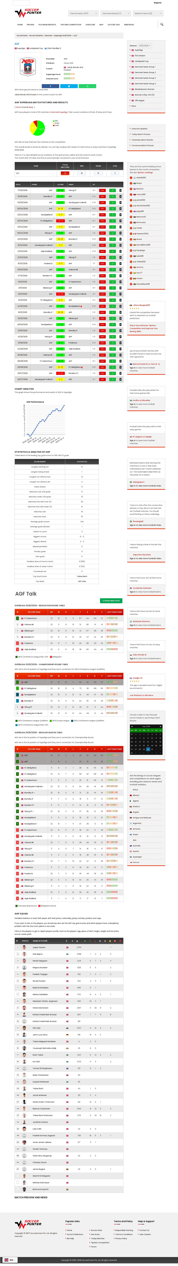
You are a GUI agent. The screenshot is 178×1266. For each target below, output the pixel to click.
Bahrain (134, 862)
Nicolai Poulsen (39, 981)
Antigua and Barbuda (140, 817)
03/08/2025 (22, 367)
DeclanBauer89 (140, 284)
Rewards (85, 2)
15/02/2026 (22, 263)
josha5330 (137, 200)
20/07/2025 (22, 379)
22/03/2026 (23, 239)
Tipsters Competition (70, 24)
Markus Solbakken (40, 994)
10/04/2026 (23, 227)
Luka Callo (37, 1129)
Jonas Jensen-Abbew (42, 1142)
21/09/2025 (22, 330)
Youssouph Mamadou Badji (44, 1048)
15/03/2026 (22, 245)
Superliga (20, 48)
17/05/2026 (22, 190)
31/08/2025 (22, 343)
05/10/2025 (22, 318)
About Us (38, 2)
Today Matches (97, 1238)
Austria (134, 851)
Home (20, 24)
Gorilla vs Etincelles (141, 400)
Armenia (135, 829)
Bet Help (70, 1238)
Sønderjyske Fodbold (77, 202)
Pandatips (137, 250)
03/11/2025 (22, 300)
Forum (94, 1246)
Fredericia (48, 263)
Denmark (48, 35)
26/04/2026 (22, 208)
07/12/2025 (22, 275)
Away (31, 107)
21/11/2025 (22, 288)
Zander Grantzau (40, 1149)
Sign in (132, 368)
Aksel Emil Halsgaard (41, 1176)
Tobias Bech (82, 576)
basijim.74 (136, 678)
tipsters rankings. (145, 172)
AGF (50, 190)
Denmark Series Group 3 (144, 78)
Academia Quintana (140, 588)
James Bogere (39, 1169)
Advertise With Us (54, 2)
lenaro (136, 239)
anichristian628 (140, 205)
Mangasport (137, 482)
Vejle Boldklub (46, 251)
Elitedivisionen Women (143, 89)
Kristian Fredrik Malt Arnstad (44, 1014)
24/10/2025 (22, 306)
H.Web (136, 228)
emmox (136, 267)
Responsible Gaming (124, 1230)
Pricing (30, 24)
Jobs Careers (145, 1234)
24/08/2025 (22, 349)
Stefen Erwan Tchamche (43, 1102)
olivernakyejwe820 (140, 305)
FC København (75, 282)
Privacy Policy (121, 1238)
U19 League (138, 100)
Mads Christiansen (41, 1075)
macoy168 (137, 194)
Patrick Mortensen (40, 1008)
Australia (135, 845)
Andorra (135, 806)
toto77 (136, 273)
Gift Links (82, 581)
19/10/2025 (22, 312)
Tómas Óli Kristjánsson (42, 1068)
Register (158, 2)
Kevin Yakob (38, 1055)
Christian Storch (40, 1162)
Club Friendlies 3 (53, 48)
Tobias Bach (38, 1088)
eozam (136, 278)
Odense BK (73, 269)
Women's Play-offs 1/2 (143, 95)
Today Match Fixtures (141, 134)
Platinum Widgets (47, 24)
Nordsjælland (46, 214)
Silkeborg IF (47, 288)
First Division (138, 55)
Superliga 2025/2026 (62, 35)
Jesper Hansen (39, 947)
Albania (134, 795)
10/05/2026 (22, 196)
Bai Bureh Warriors (140, 621)
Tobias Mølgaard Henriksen (44, 1041)
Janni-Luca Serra (40, 1035)
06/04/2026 (22, 233)
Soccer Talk (114, 24)
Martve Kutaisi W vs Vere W (145, 364)
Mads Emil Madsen (41, 987)
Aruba (134, 834)
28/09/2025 (22, 324)
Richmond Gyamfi (40, 1189)
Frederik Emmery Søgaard (44, 1135)
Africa (134, 789)
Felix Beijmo (38, 954)
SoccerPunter (22, 35)
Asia (133, 840)
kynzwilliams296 (140, 245)
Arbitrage (129, 24)
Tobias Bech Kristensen (43, 1115)
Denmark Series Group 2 (144, 72)
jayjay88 (137, 211)
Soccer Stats (96, 1230)
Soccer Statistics (36, 35)
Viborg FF (72, 190)
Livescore (90, 24)
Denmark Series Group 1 (143, 67)
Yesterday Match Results (142, 140)
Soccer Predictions (75, 1234)
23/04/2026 (22, 214)
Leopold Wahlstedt (41, 1082)
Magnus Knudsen (40, 967)
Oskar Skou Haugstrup (42, 1155)
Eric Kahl (36, 1061)
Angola (134, 812)
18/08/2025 (22, 355)
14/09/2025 (23, 336)
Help (101, 24)
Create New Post (111, 600)
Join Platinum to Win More (141, 695)
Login (144, 2)
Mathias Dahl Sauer (41, 1182)
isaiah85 (137, 256)
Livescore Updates (139, 128)
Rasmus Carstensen (41, 1108)
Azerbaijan (136, 857)
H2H (102, 190)
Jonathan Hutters (40, 1122)
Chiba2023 (138, 261)
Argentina (135, 823)
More (134, 106)
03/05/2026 (22, 202)
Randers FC (47, 275)
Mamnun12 (138, 217)
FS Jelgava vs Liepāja (142, 436)
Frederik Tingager (40, 974)
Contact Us (72, 2)
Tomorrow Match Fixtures (143, 145)
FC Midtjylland (75, 208)
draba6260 (138, 177)
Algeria (134, 801)
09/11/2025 (22, 294)
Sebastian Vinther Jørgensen (45, 1001)
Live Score (95, 1234)
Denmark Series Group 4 (144, 83)
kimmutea (138, 222)
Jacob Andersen (40, 1095)
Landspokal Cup (35, 48)
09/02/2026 (22, 269)
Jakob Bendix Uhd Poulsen (26, 94)
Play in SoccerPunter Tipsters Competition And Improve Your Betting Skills (144, 328)
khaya (136, 183)
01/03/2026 (22, 251)
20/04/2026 (22, 221)
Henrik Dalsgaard (40, 961)
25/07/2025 (23, 373)
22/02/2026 (23, 257)
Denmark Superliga (59, 112)
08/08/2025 (22, 361)
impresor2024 (139, 233)
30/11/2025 (22, 282)
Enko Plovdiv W (138, 655)
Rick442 (136, 189)
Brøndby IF (48, 196)
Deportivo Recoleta (140, 554)
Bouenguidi (136, 521)
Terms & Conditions (124, 1234)
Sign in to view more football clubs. (146, 486)
